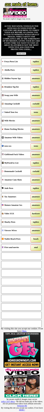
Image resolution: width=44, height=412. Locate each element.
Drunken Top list (16, 87)
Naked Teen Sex (16, 113)
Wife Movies (16, 121)
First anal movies (16, 248)
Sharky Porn (16, 222)
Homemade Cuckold (16, 172)
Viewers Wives (16, 231)
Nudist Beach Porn (16, 239)
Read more (21, 53)
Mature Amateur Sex (16, 205)
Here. (24, 331)
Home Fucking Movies (16, 129)
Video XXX (16, 214)
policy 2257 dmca (8, 401)
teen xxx (16, 146)
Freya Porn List (16, 62)
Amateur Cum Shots (16, 180)
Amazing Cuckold (16, 104)
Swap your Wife (16, 96)
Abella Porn (16, 70)
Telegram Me (22, 406)
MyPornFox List (16, 163)
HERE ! (22, 410)
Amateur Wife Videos (16, 138)
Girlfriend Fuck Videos (16, 155)
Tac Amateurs (16, 197)
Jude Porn (16, 189)
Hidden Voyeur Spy (16, 79)
